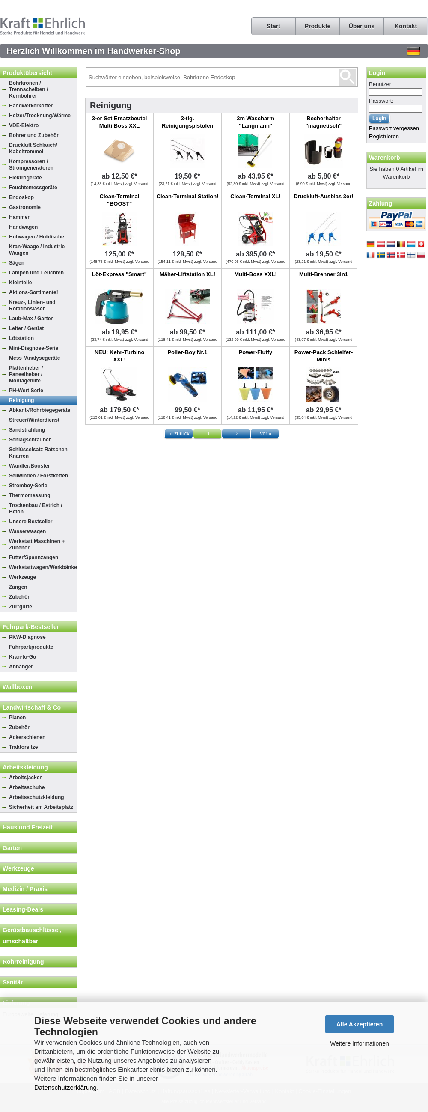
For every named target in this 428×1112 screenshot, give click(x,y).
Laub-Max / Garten (31, 319)
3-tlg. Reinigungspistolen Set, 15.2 (188, 125)
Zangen (18, 587)
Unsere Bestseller (30, 522)
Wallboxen (18, 686)
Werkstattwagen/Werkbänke (43, 567)
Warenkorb (384, 157)
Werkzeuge (22, 577)
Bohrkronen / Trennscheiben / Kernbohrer (28, 89)
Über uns (362, 26)
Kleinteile (20, 283)
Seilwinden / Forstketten (38, 476)
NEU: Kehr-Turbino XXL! (120, 356)
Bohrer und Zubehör (34, 135)
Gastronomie (25, 207)
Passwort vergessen (394, 128)
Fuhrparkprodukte (31, 647)
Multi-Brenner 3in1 (323, 274)
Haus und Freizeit (28, 827)
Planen (17, 718)
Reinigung (21, 400)
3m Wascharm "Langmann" (255, 122)
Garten (12, 847)
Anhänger (21, 667)
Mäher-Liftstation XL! (187, 274)
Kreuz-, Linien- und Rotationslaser (32, 305)
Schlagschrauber (30, 440)
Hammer (19, 217)
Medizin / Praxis (25, 888)
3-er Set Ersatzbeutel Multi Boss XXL (119, 122)
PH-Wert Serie (26, 391)
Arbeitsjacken (26, 778)
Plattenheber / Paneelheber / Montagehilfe (26, 374)
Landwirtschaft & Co (32, 707)
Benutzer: (381, 84)
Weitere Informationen (359, 1043)
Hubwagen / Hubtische (36, 237)
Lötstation (21, 338)
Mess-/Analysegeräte (34, 358)
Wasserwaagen (27, 531)
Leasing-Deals (23, 909)
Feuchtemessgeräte (33, 188)
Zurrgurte (20, 607)
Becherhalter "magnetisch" (324, 122)
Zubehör (19, 597)
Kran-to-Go (22, 657)
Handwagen (23, 227)
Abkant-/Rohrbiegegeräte (39, 410)
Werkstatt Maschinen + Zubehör (37, 544)
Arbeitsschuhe (27, 787)
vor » (266, 434)
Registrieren (384, 136)
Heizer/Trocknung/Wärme (40, 116)
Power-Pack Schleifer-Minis (323, 356)
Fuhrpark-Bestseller (31, 626)
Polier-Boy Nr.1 (187, 352)
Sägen (16, 263)
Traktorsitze (23, 747)
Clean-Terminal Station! (188, 196)
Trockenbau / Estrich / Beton (35, 508)
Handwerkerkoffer (31, 106)
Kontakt (406, 26)
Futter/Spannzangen (33, 557)
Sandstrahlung (27, 430)
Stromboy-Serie (28, 486)
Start (273, 26)
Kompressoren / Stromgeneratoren (31, 164)
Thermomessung (30, 495)
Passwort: (381, 101)
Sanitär (13, 982)
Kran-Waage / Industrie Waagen (37, 250)
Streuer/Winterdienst (34, 420)
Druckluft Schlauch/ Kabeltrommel (33, 148)
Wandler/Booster (29, 466)
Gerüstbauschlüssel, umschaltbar (32, 936)
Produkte (318, 26)
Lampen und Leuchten (36, 273)
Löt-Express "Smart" (119, 274)
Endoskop (21, 197)
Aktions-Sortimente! (33, 292)
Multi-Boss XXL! (255, 274)
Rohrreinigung (23, 961)
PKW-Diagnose (27, 637)
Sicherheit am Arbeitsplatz (41, 807)
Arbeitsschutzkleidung (36, 797)
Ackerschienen (27, 737)
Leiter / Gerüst (26, 328)
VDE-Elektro (24, 125)
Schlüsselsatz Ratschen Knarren (38, 453)
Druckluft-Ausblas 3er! (323, 196)
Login (377, 72)
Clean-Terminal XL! (255, 196)
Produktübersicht (27, 72)
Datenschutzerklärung (65, 1087)
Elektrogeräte (25, 178)
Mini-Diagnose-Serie (33, 348)
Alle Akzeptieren (359, 1024)
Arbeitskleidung (25, 767)
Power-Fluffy (256, 352)
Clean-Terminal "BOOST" (120, 200)
